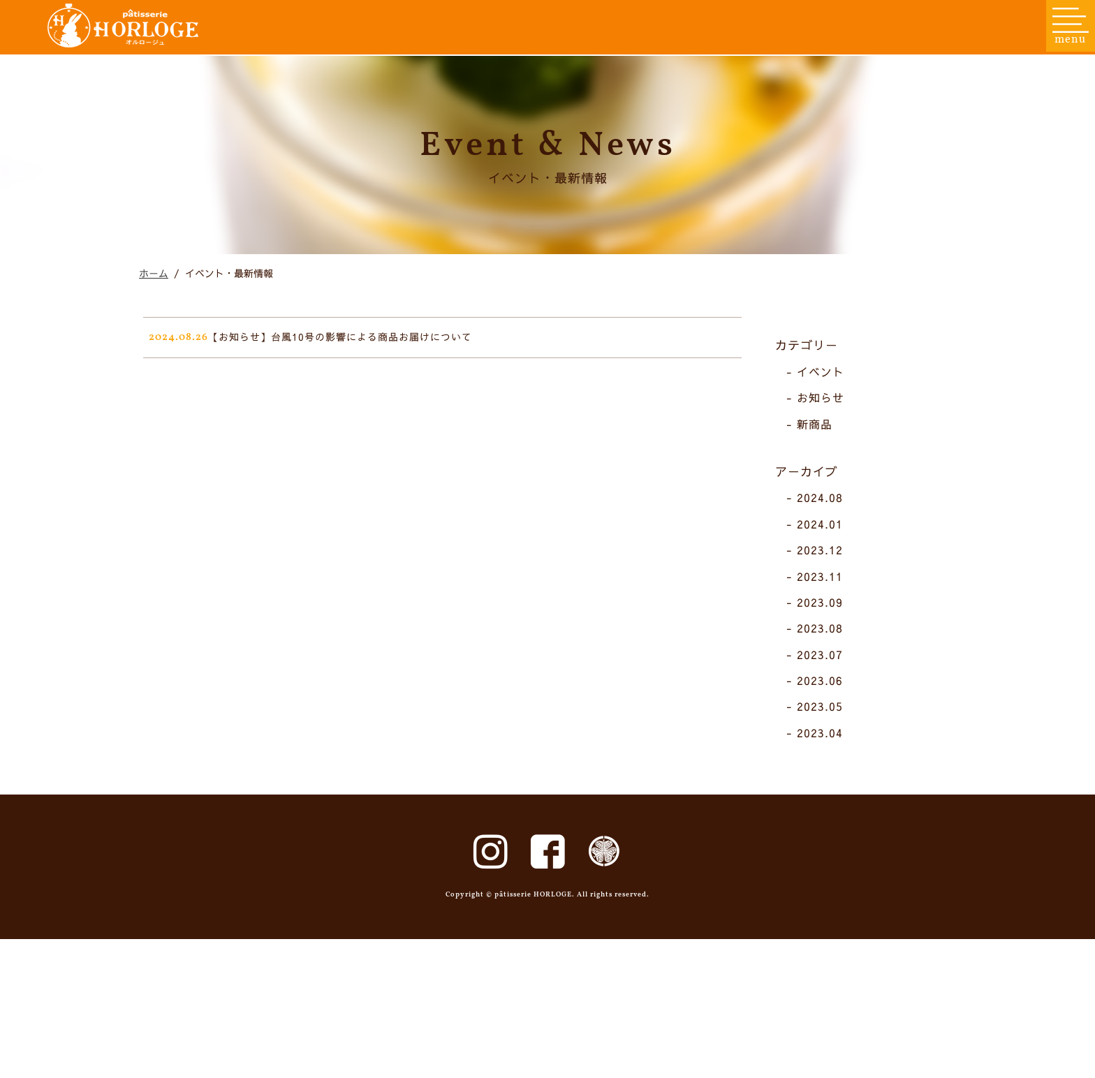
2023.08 (828, 713)
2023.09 (828, 687)
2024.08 (828, 583)
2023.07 (828, 739)
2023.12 (828, 635)
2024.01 (828, 608)
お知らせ (829, 483)
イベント (829, 458)
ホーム (153, 350)
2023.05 (828, 791)
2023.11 (828, 661)
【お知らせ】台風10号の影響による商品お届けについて (360, 424)
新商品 (823, 509)
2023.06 (828, 765)
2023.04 (828, 818)
